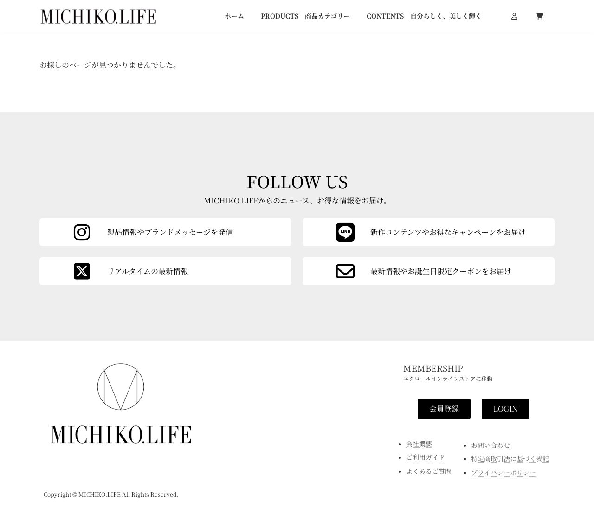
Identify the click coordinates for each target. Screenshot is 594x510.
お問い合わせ (490, 444)
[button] (444, 408)
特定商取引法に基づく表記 (510, 458)
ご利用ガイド (425, 457)
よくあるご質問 (429, 470)
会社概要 (419, 443)
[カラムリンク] (429, 271)
